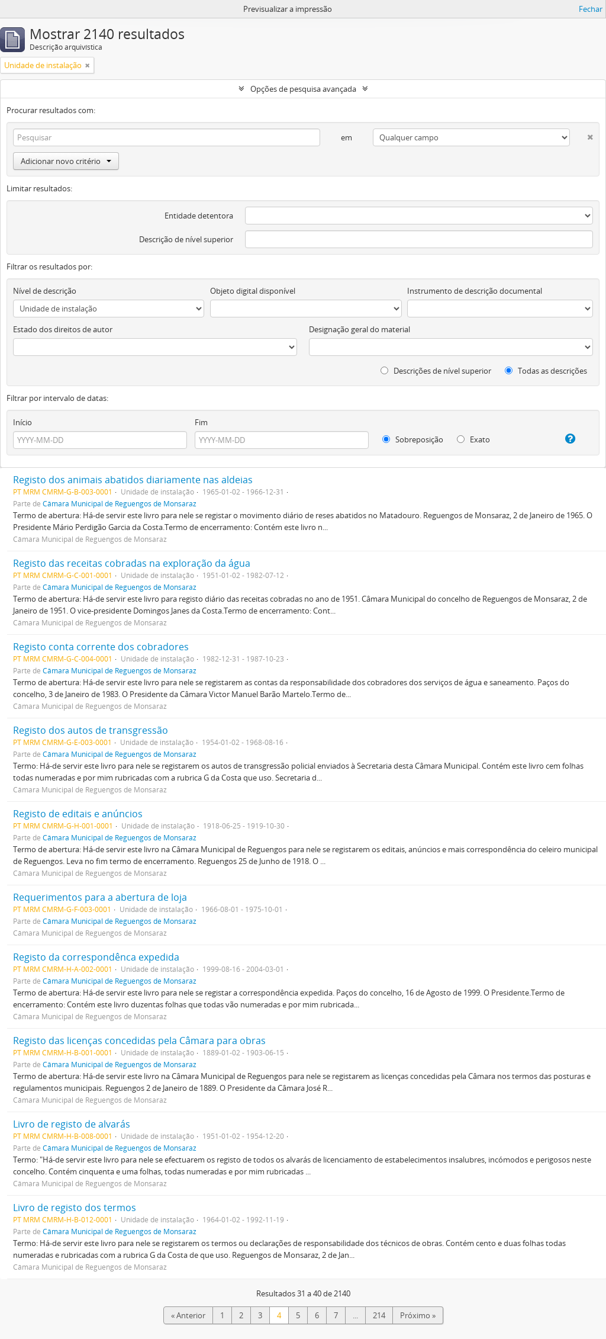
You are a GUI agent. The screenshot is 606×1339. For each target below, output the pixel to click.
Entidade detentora (199, 215)
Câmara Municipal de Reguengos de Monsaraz (119, 503)
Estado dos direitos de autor (62, 329)
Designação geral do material (359, 329)
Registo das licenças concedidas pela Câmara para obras (139, 1040)
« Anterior (188, 1315)
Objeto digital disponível (252, 290)
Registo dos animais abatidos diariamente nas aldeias (133, 479)
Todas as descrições (546, 370)
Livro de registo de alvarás (71, 1124)
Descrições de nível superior (436, 370)
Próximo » (418, 1315)
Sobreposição (412, 439)
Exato (473, 439)
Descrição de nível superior (186, 239)
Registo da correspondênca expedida (96, 957)
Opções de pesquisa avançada (303, 89)
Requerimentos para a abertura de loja (100, 897)
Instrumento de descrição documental (474, 290)
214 (379, 1315)
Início (22, 422)
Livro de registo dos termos (74, 1207)
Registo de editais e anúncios (78, 813)
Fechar (590, 9)
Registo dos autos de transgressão (90, 730)
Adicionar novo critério (66, 161)
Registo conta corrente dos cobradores (101, 646)
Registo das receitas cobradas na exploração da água (131, 563)
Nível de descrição (44, 290)
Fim (201, 422)
